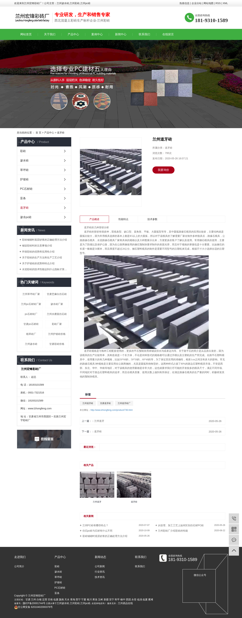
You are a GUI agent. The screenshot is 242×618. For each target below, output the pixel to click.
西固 (128, 599)
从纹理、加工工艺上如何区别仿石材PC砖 (181, 525)
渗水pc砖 (26, 217)
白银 (39, 599)
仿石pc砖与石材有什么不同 (97, 530)
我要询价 (163, 169)
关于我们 (49, 34)
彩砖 (23, 151)
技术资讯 (100, 577)
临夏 (55, 599)
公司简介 (19, 566)
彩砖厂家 (57, 324)
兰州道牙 (99, 420)
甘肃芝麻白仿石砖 (57, 294)
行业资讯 (100, 571)
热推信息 (184, 3)
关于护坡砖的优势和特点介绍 (38, 263)
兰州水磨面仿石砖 (57, 314)
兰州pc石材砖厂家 (31, 304)
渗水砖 (24, 160)
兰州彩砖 (75, 603)
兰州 (33, 599)
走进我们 (20, 556)
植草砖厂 (31, 334)
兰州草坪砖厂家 (31, 294)
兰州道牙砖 (87, 403)
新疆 (106, 599)
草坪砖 (24, 169)
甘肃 (27, 599)
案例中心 (97, 34)
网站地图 (209, 3)
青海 (72, 599)
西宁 (78, 599)
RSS (218, 3)
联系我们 (144, 34)
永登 (133, 599)
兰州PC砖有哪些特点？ (95, 525)
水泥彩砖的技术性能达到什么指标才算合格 (45, 269)
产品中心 (73, 34)
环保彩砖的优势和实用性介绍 (38, 251)
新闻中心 (120, 34)
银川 (89, 599)
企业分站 (197, 3)
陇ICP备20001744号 (34, 603)
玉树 (100, 599)
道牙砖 (60, 132)
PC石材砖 (26, 188)
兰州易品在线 (125, 603)
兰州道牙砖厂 (124, 403)
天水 (66, 599)
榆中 (122, 599)
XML (225, 3)
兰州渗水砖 (31, 344)
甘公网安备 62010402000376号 (33, 607)
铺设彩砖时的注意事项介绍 (37, 245)
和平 (117, 599)
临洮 (139, 599)
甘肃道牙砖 (105, 403)
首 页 (38, 132)
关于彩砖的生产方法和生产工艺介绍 (42, 257)
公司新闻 (100, 566)
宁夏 (83, 599)
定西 (44, 599)
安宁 (111, 599)
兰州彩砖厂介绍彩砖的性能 (173, 530)
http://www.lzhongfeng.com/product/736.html (111, 410)
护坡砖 (24, 179)
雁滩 (150, 599)
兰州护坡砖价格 (57, 334)
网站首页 (26, 34)
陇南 (61, 599)
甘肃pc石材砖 (31, 324)
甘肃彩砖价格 (56, 344)
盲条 (23, 198)
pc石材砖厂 (31, 314)
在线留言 (168, 34)
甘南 (50, 599)
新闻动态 (100, 556)
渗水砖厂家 (57, 304)
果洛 (94, 599)
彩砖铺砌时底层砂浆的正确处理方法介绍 (44, 239)
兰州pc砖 (85, 603)
